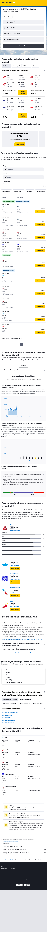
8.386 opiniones (15, 529)
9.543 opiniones (15, 578)
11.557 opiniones (15, 591)
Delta (11, 523)
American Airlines (15, 586)
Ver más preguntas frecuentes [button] (23, 651)
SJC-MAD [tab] (23, 365)
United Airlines (14, 572)
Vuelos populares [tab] (25, 702)
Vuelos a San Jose (7, 714)
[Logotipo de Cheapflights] (6, 3)
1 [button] (21, 344)
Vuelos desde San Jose (8, 719)
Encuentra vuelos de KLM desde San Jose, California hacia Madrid (23, 638)
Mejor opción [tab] (16, 66)
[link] (19, 144)
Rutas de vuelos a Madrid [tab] (10, 702)
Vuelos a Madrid (6, 716)
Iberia (11, 600)
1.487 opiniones (14, 564)
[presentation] (19, 11)
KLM (11, 559)
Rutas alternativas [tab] (25, 698)
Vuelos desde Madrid (8, 721)
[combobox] (8, 17)
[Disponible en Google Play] (19, 884)
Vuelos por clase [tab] (38, 702)
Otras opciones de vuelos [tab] (10, 698)
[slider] (44, 186)
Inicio (6, 859)
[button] (23, 22)
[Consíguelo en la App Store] (27, 884)
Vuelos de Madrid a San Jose (10, 711)
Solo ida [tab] (35, 66)
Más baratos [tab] (6, 66)
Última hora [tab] (27, 66)
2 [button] (25, 344)
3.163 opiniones (14, 605)
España (11, 859)
